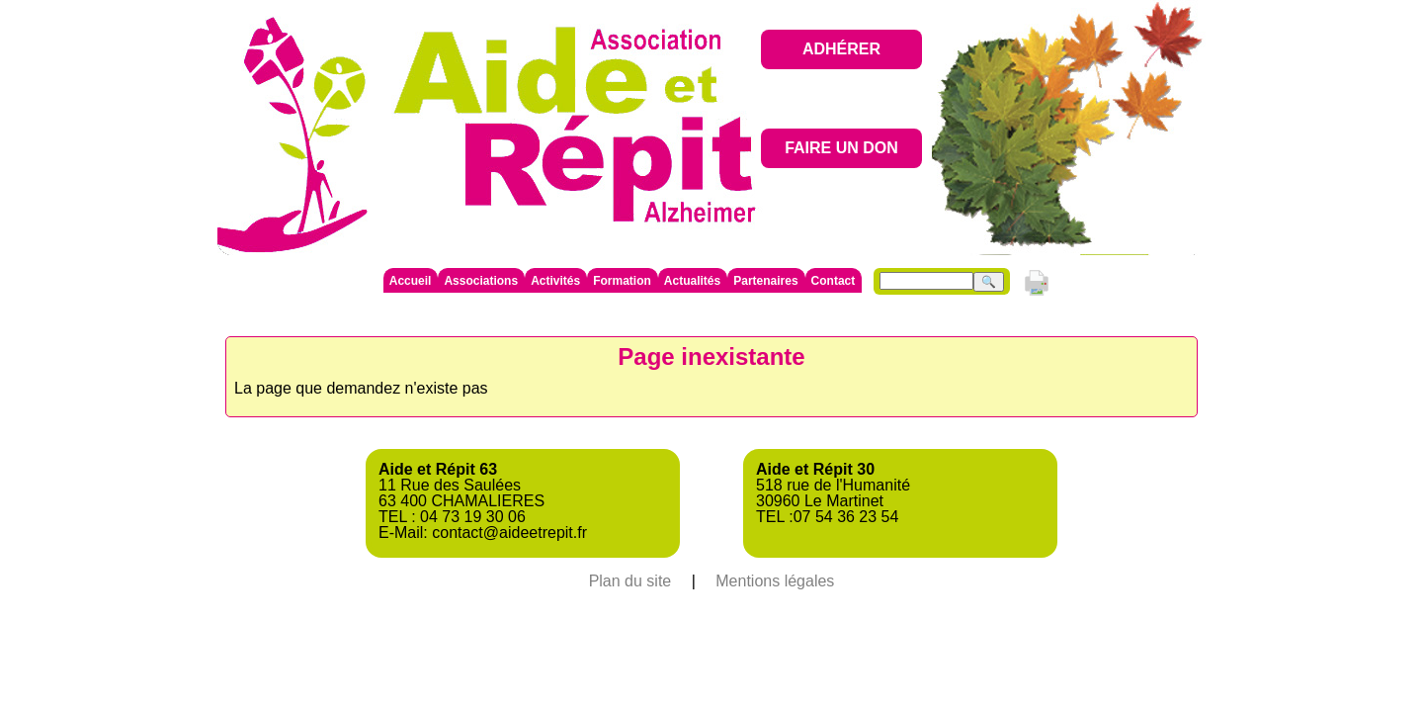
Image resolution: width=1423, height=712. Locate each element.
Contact (833, 281)
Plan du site (630, 581)
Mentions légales (774, 581)
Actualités (692, 281)
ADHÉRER (841, 49)
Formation (622, 281)
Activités (555, 281)
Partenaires (765, 281)
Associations (481, 281)
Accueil (410, 281)
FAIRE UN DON (841, 147)
